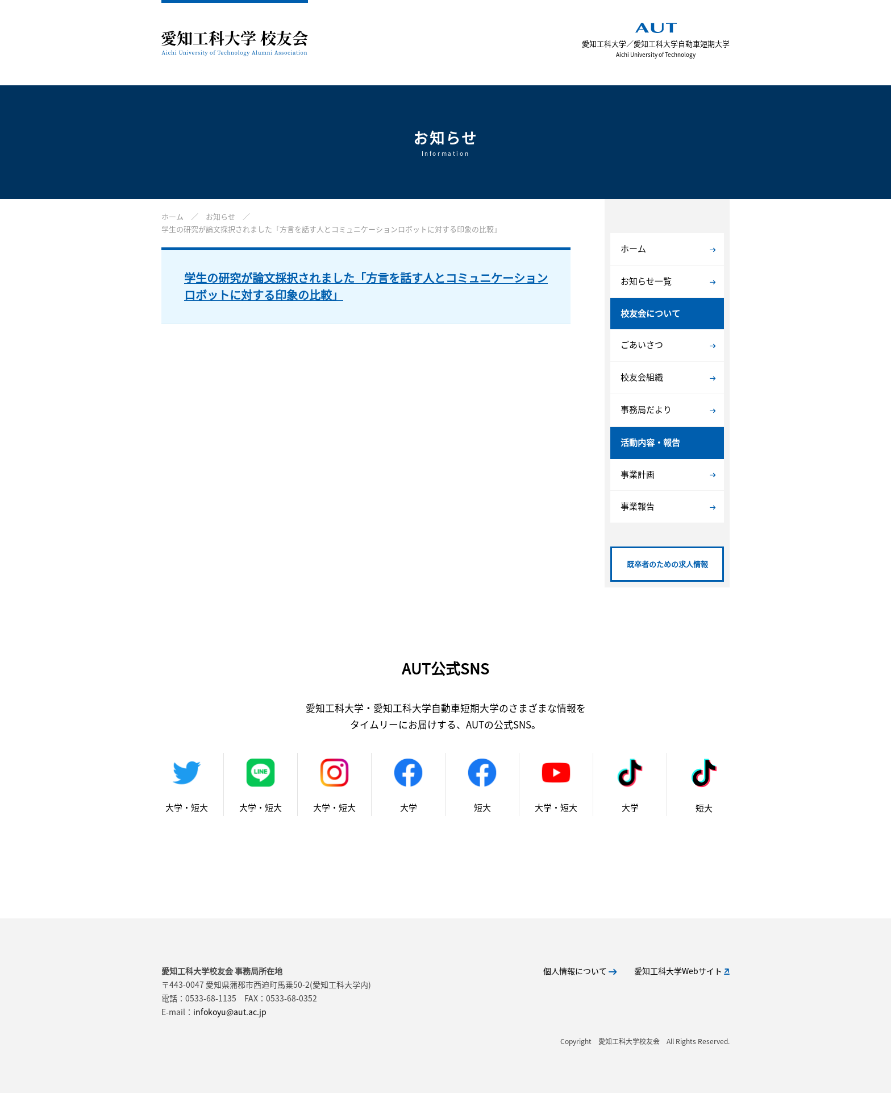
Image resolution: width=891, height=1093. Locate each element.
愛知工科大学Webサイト (682, 970)
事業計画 (668, 474)
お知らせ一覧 (668, 281)
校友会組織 (668, 377)
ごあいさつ (668, 344)
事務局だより (668, 409)
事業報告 (668, 506)
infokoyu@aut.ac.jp (230, 1011)
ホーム (668, 248)
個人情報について (580, 970)
